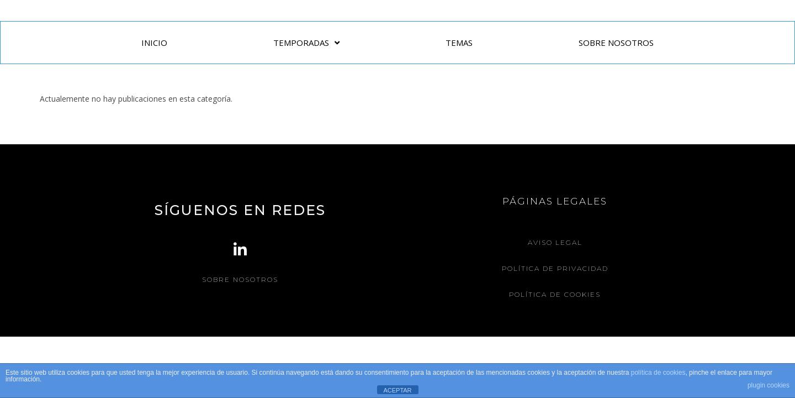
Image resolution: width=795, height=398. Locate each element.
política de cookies (658, 372)
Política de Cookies (555, 294)
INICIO (154, 42)
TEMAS (459, 42)
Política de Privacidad (555, 268)
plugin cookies (768, 385)
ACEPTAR (397, 390)
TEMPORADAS (306, 43)
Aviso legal (555, 242)
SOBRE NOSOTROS (616, 42)
